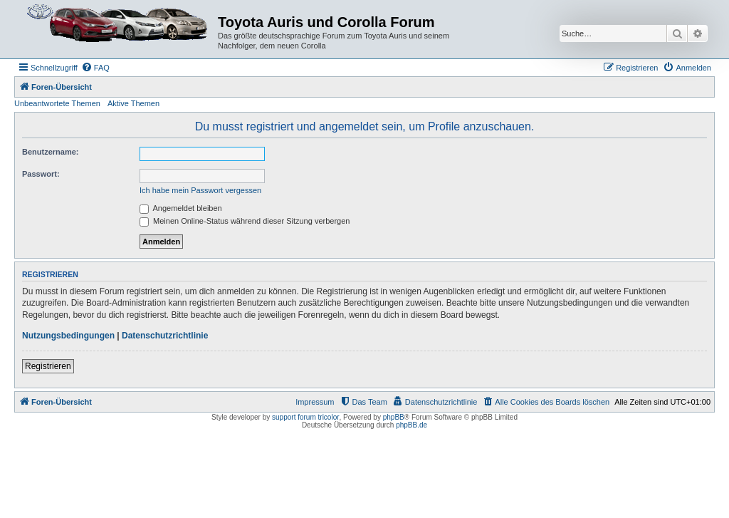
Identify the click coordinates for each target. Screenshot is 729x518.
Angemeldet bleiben (181, 208)
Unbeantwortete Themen (57, 103)
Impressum (314, 402)
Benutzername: (50, 151)
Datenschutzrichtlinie (165, 336)
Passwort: (41, 174)
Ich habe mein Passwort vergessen (200, 190)
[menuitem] (95, 67)
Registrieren (48, 366)
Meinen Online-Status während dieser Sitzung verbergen (245, 221)
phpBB (393, 417)
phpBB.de (411, 425)
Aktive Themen (133, 103)
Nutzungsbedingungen (68, 336)
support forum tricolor (305, 417)
